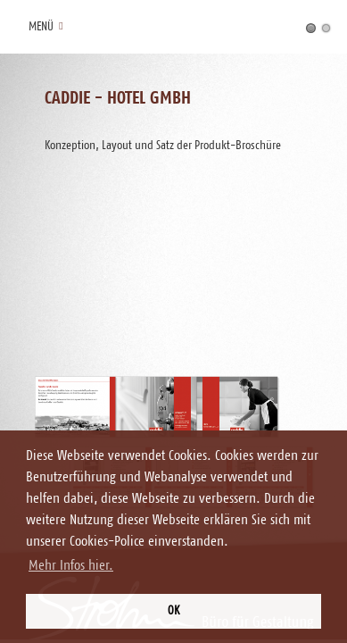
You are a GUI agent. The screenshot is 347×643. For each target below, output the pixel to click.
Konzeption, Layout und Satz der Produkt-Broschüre (311, 28)
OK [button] (173, 611)
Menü (44, 27)
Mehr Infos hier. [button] (71, 565)
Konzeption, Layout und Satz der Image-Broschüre (326, 28)
